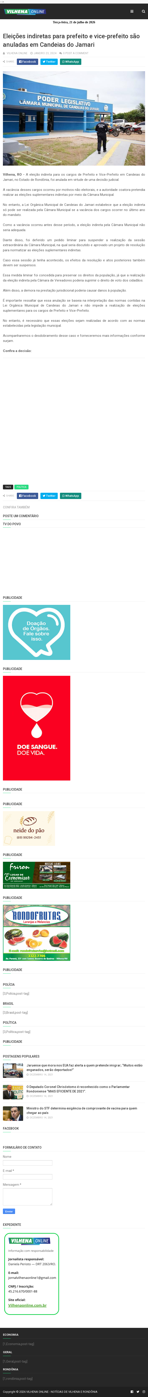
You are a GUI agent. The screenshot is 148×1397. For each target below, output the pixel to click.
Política (21, 487)
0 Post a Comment (75, 53)
